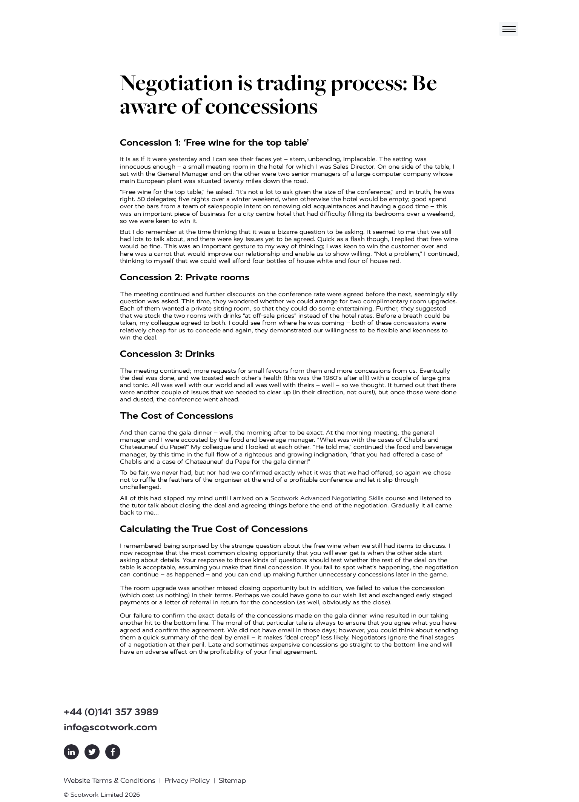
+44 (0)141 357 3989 (111, 712)
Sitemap (232, 780)
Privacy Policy (186, 780)
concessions (411, 322)
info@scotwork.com (111, 727)
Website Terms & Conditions (110, 780)
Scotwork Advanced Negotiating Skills (327, 498)
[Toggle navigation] (508, 29)
